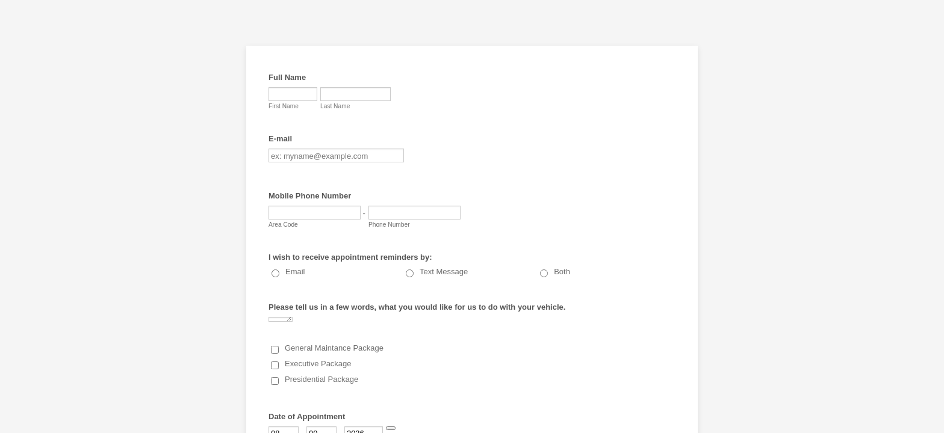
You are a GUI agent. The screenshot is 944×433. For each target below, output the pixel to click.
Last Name (335, 106)
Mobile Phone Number (310, 195)
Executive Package (318, 363)
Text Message (444, 271)
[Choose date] (391, 428)
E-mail (280, 138)
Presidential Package (321, 379)
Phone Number (389, 224)
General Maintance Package (334, 347)
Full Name (287, 77)
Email (295, 271)
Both (562, 271)
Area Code (283, 224)
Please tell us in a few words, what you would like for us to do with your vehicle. (417, 307)
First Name (284, 106)
